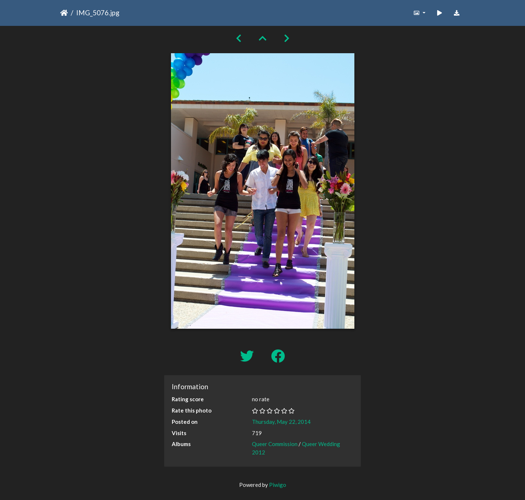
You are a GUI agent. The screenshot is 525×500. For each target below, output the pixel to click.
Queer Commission (275, 444)
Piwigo (277, 484)
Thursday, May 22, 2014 (281, 421)
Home (64, 13)
